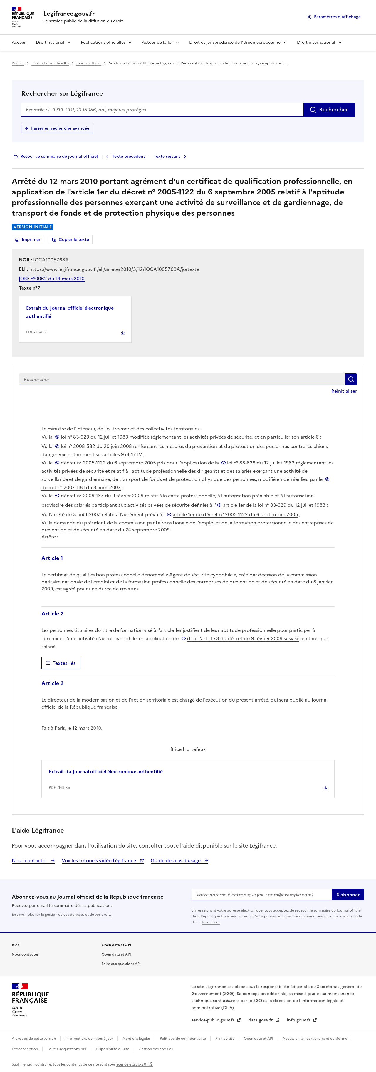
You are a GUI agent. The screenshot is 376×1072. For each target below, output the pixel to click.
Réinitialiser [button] (344, 391)
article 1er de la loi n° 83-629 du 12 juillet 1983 (274, 505)
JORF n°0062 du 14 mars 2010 (52, 278)
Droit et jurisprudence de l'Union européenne (235, 42)
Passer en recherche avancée (60, 128)
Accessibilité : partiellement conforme (315, 1038)
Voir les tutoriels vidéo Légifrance (99, 860)
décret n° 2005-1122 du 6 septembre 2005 (108, 462)
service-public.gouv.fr (214, 1020)
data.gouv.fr (261, 1020)
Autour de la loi (157, 42)
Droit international (316, 42)
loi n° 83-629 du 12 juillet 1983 (94, 436)
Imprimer (32, 240)
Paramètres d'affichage (337, 17)
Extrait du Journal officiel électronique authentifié (70, 312)
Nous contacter (30, 860)
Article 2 (52, 614)
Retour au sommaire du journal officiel (59, 156)
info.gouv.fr (299, 1020)
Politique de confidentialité (183, 1038)
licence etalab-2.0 (131, 1064)
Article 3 (52, 683)
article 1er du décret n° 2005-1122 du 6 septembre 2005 (235, 514)
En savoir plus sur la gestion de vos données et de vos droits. (62, 914)
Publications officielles (103, 42)
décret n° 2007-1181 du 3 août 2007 (81, 487)
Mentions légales (136, 1038)
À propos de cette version (34, 1038)
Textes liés (64, 663)
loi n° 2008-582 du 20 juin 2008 (96, 446)
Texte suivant (167, 156)
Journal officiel (88, 63)
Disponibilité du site (113, 1049)
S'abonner (348, 894)
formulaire (211, 922)
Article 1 (52, 558)
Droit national (50, 42)
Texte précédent (128, 156)
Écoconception (25, 1049)
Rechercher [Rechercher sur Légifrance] (333, 109)
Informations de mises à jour (89, 1038)
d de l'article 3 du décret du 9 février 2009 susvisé (243, 638)
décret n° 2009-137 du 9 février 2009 (102, 495)
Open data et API (116, 954)
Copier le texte (74, 239)
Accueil (19, 42)
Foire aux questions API (121, 964)
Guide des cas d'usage (176, 860)
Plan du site (225, 1038)
